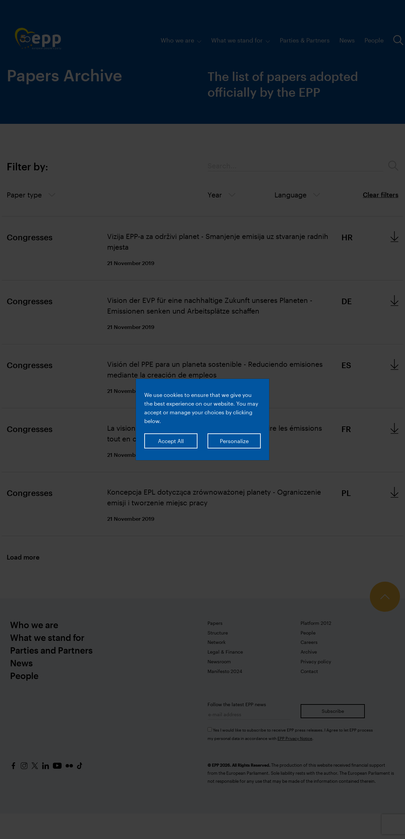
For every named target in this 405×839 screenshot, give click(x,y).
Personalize (234, 441)
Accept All (171, 441)
